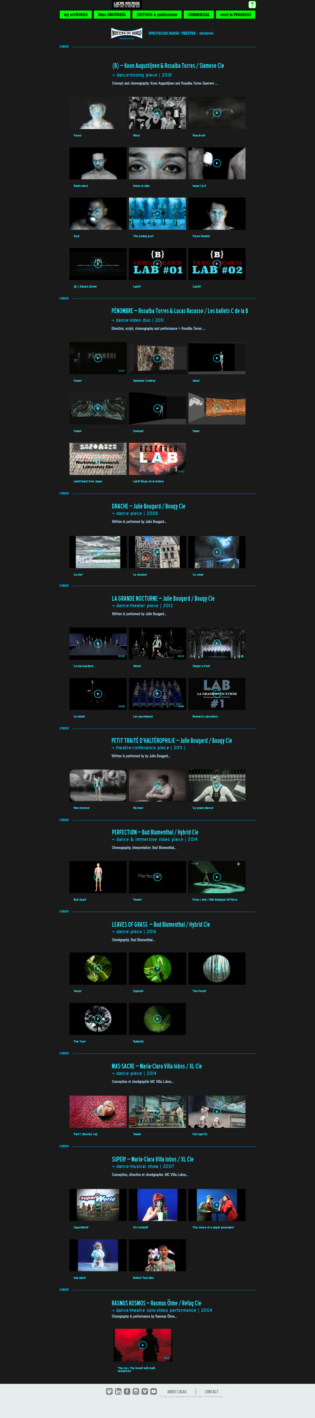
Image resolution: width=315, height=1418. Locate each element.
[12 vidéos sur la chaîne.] (157, 192)
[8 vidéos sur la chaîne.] (157, 412)
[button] (75, 14)
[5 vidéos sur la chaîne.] (157, 998)
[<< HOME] (127, 4)
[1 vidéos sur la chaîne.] (173, 1350)
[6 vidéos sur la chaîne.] (157, 673)
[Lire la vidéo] (98, 113)
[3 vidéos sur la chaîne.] (157, 556)
